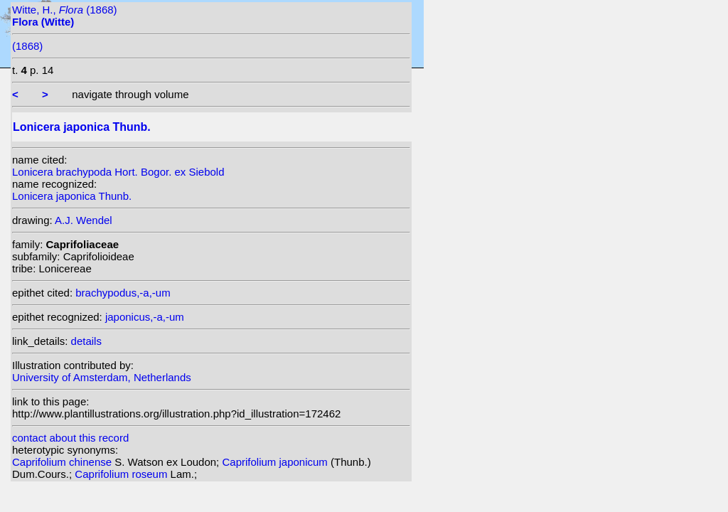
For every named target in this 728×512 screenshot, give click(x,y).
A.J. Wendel (83, 220)
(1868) (27, 46)
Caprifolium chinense (63, 462)
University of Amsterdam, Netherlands (101, 377)
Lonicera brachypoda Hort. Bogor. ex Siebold (118, 172)
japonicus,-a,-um (144, 317)
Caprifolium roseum (122, 474)
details (86, 341)
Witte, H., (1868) (64, 16)
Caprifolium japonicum (276, 462)
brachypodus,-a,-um (122, 293)
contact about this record (70, 438)
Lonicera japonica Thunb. (72, 196)
